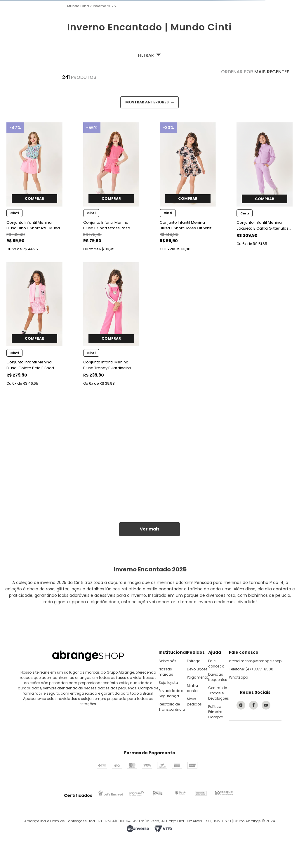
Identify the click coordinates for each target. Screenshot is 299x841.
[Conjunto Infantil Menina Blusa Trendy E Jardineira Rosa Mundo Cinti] (111, 325)
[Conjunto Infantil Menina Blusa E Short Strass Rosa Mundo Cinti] (111, 187)
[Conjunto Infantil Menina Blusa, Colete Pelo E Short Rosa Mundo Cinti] (34, 325)
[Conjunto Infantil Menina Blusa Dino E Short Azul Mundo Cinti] (34, 187)
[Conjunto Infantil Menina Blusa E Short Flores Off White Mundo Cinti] (188, 187)
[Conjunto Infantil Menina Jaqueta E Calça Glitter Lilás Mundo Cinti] (265, 187)
